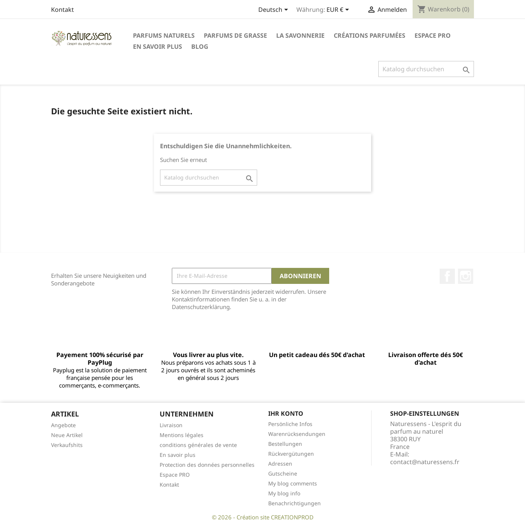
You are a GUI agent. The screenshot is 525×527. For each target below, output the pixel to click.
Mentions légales (181, 435)
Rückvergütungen (291, 453)
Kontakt (62, 9)
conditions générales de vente (198, 445)
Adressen (280, 463)
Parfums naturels (164, 35)
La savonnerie (300, 35)
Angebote (63, 425)
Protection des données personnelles (207, 464)
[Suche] (426, 69)
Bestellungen (285, 443)
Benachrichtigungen (294, 503)
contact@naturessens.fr (424, 462)
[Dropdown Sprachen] (274, 10)
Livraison (171, 425)
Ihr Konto (285, 413)
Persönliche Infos (290, 424)
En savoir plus (157, 46)
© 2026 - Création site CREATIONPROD (263, 517)
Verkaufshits (67, 445)
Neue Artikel (67, 435)
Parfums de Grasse (235, 35)
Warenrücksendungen (296, 433)
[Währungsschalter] (339, 10)
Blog (199, 46)
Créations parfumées (369, 35)
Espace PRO (433, 35)
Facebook (447, 276)
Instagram (465, 276)
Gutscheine (282, 473)
